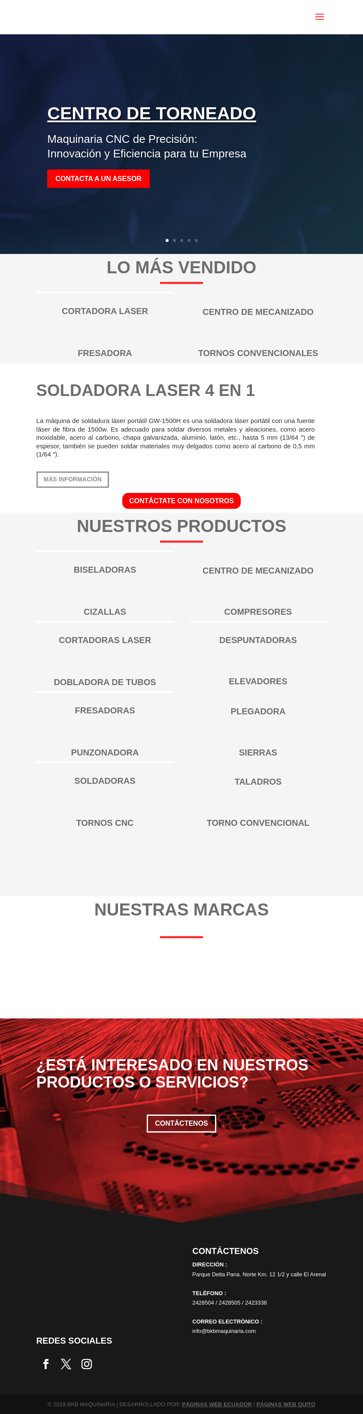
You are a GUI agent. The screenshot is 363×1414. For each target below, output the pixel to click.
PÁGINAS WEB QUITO (285, 1404)
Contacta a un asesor (98, 178)
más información (73, 479)
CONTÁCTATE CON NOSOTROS (181, 501)
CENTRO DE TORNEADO (151, 113)
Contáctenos (181, 1123)
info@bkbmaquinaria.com (224, 1331)
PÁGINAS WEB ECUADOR (217, 1404)
